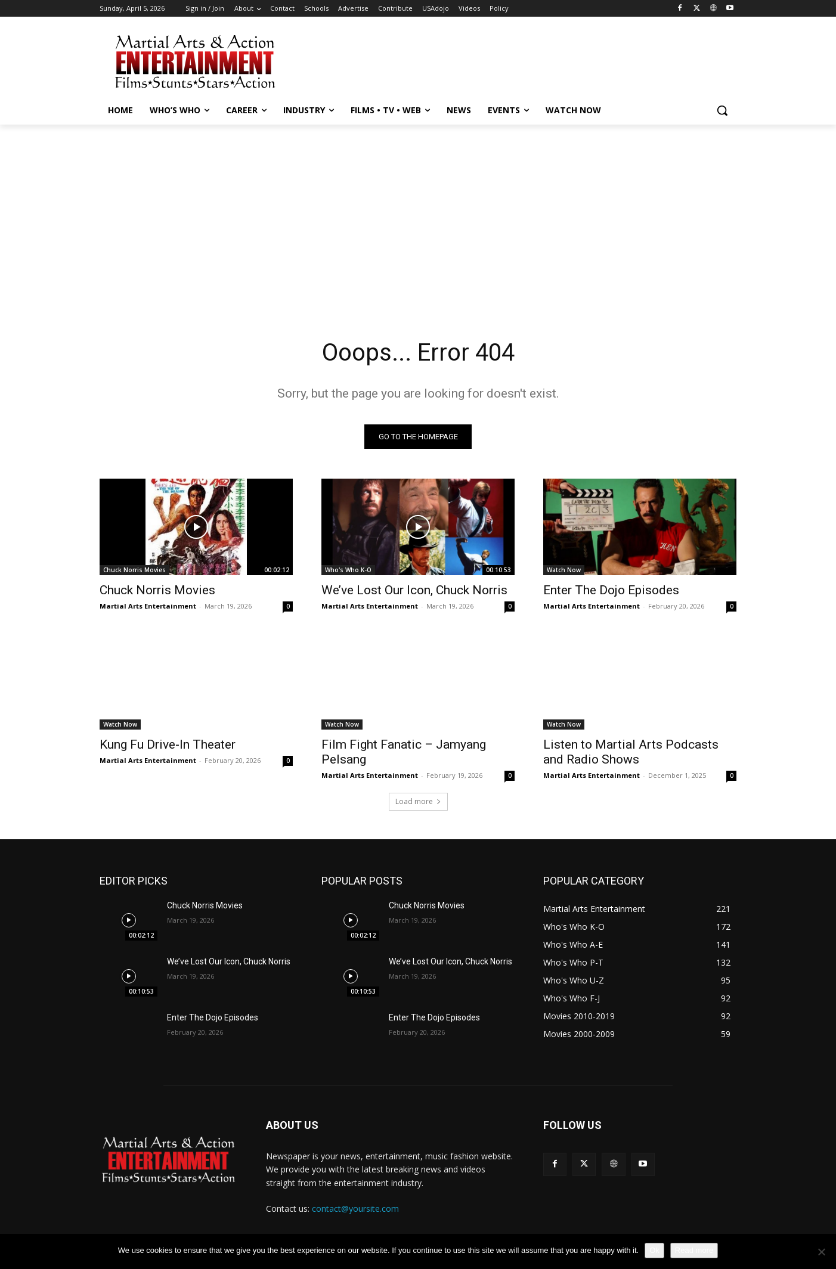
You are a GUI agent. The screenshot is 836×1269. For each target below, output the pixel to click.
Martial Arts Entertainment (148, 605)
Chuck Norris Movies (134, 570)
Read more (694, 1250)
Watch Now (564, 570)
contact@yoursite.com (355, 1208)
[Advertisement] (507, 60)
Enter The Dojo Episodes (611, 590)
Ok (654, 1250)
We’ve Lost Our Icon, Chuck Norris (414, 590)
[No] (821, 1252)
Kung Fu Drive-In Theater (168, 744)
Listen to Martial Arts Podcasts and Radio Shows (631, 752)
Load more (418, 801)
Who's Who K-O (348, 570)
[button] (722, 110)
